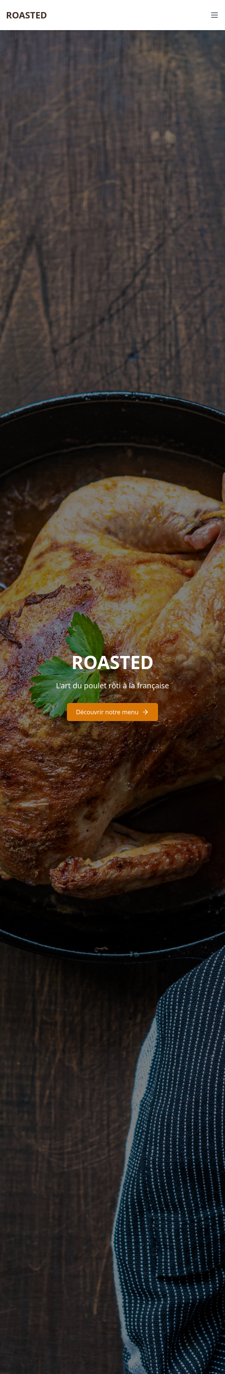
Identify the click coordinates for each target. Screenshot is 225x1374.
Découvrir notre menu (112, 712)
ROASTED (26, 15)
